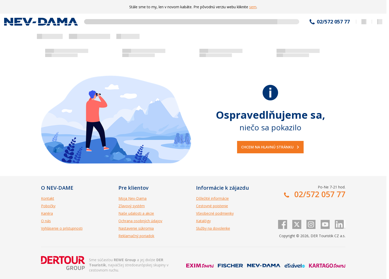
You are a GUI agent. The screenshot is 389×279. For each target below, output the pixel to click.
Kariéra (47, 213)
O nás (46, 220)
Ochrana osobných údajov (140, 220)
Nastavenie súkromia (136, 228)
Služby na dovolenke (213, 228)
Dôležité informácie (212, 198)
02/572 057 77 (333, 21)
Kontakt (47, 198)
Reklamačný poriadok (136, 235)
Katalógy (203, 220)
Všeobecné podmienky (215, 213)
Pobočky (48, 205)
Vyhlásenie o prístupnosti (62, 228)
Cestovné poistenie (212, 205)
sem (252, 6)
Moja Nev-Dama (132, 198)
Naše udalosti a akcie (136, 213)
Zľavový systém (131, 205)
